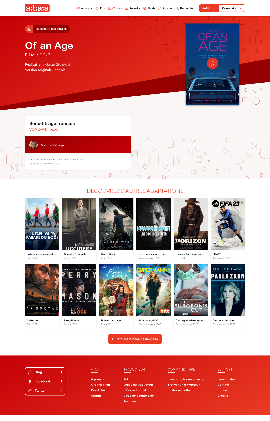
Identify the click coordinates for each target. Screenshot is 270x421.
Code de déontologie (139, 401)
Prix (86, 8)
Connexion (229, 9)
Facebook (45, 387)
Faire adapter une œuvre (186, 385)
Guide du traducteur (138, 390)
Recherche (176, 8)
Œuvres (101, 8)
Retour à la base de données (134, 345)
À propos (69, 8)
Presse (223, 396)
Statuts (96, 401)
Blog (45, 378)
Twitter (45, 397)
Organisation (100, 390)
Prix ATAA (98, 396)
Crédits (223, 401)
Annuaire (120, 8)
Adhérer (203, 9)
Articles (155, 8)
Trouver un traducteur (184, 390)
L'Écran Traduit (135, 396)
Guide (138, 8)
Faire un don (227, 385)
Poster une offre (179, 396)
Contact (223, 390)
